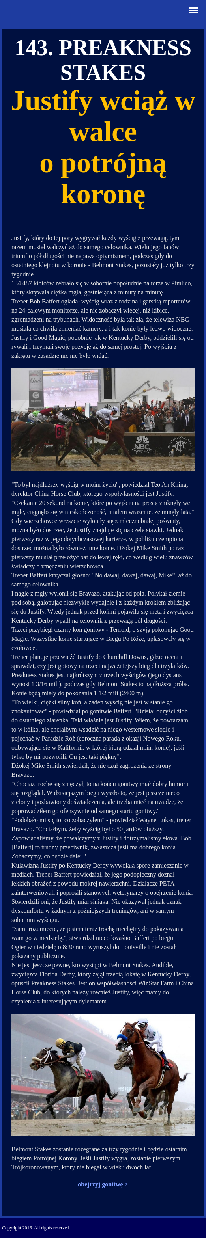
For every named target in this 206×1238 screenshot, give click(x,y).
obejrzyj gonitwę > (103, 1184)
